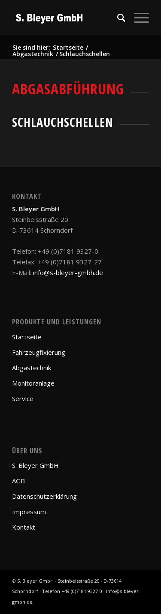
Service (22, 398)
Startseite (27, 336)
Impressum (29, 511)
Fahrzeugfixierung (38, 352)
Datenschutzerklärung (44, 496)
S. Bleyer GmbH (35, 465)
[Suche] (117, 17)
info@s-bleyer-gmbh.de (68, 272)
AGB (18, 480)
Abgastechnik (31, 367)
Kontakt (23, 527)
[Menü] (137, 17)
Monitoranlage (33, 383)
